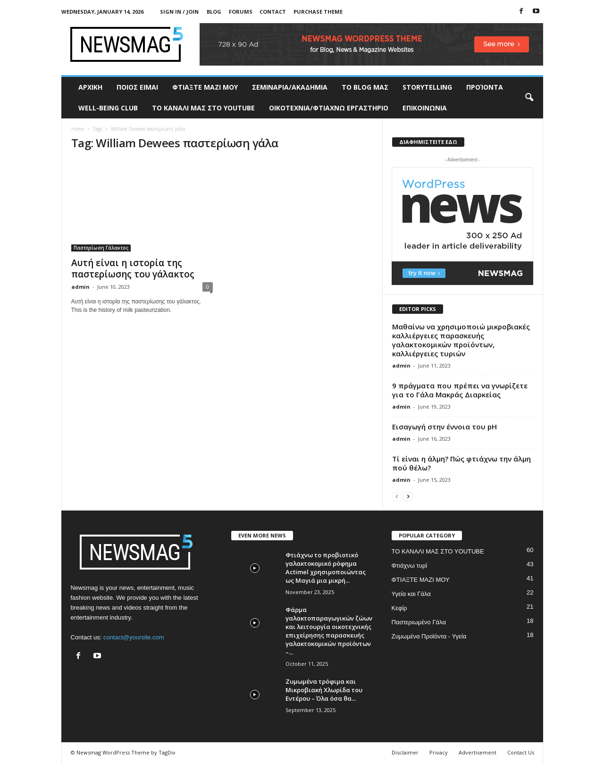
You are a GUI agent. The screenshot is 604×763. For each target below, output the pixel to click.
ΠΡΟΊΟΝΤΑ (484, 87)
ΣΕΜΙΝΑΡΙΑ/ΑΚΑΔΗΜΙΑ (289, 87)
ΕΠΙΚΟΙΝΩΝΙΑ (425, 107)
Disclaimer (405, 752)
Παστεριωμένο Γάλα (419, 622)
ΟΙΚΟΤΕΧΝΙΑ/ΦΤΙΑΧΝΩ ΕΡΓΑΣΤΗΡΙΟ (328, 107)
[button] (529, 97)
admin (80, 286)
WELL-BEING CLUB (108, 107)
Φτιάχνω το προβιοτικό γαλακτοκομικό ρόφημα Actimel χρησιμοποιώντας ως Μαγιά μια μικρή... (325, 568)
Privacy (438, 752)
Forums (240, 11)
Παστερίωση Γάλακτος (101, 247)
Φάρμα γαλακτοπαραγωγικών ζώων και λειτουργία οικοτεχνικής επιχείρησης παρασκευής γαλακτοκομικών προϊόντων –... (328, 630)
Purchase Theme (318, 11)
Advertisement (477, 752)
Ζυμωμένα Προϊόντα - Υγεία (429, 636)
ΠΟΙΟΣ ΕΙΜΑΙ (137, 87)
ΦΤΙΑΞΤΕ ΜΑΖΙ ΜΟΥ (205, 87)
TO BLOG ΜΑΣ (365, 87)
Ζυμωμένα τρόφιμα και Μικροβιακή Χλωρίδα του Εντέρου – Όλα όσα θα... (323, 690)
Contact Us (520, 752)
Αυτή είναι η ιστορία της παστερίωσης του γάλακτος (132, 268)
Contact (273, 11)
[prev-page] (397, 496)
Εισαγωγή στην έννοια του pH (444, 426)
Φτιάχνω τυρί (410, 565)
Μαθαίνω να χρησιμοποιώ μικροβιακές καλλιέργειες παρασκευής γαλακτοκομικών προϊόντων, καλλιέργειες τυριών (461, 340)
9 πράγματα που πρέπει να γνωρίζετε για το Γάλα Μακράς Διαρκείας (460, 390)
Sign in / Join (179, 11)
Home (77, 129)
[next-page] (408, 496)
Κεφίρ (399, 608)
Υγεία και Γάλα (411, 593)
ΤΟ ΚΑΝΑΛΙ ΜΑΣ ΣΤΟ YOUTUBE (203, 107)
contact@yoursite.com (133, 637)
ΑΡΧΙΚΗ (90, 87)
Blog (214, 11)
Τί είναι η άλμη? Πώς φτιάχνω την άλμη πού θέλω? (461, 463)
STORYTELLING (427, 87)
